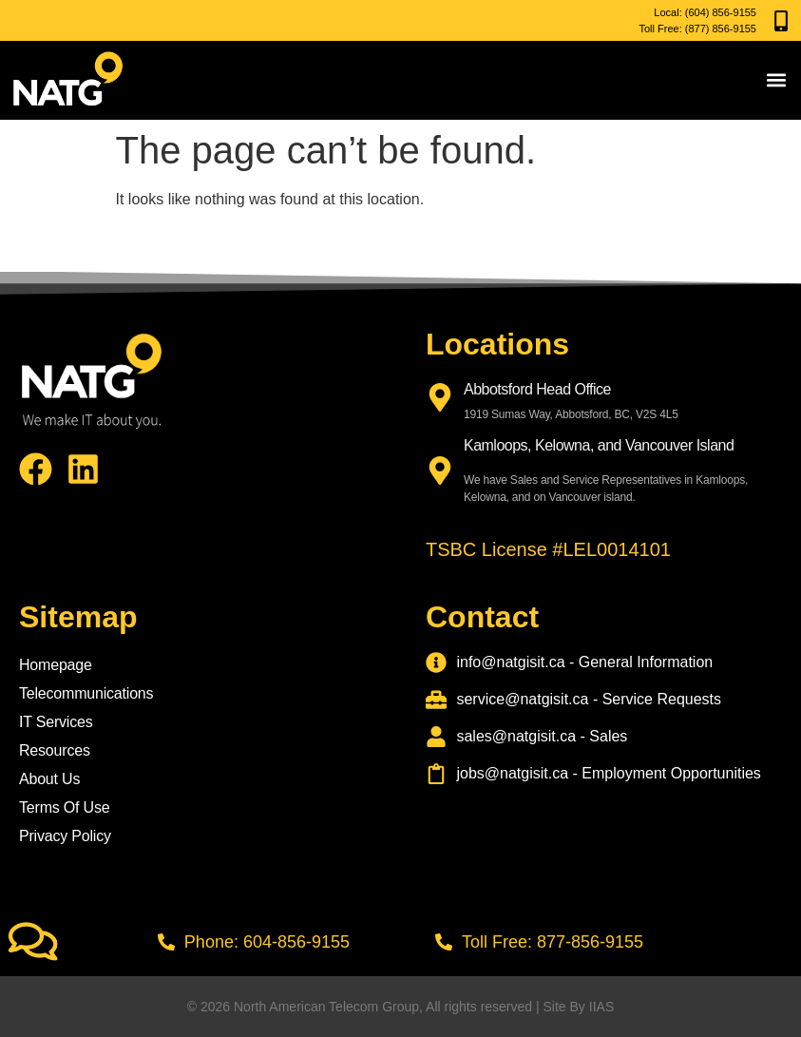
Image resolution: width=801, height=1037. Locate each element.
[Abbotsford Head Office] (440, 397)
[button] (775, 80)
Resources (54, 750)
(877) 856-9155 (720, 28)
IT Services (56, 722)
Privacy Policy (65, 836)
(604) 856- (709, 12)
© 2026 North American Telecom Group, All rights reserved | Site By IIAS (400, 1006)
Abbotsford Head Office (537, 389)
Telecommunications (86, 693)
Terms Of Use (64, 807)
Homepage (55, 665)
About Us (49, 779)
